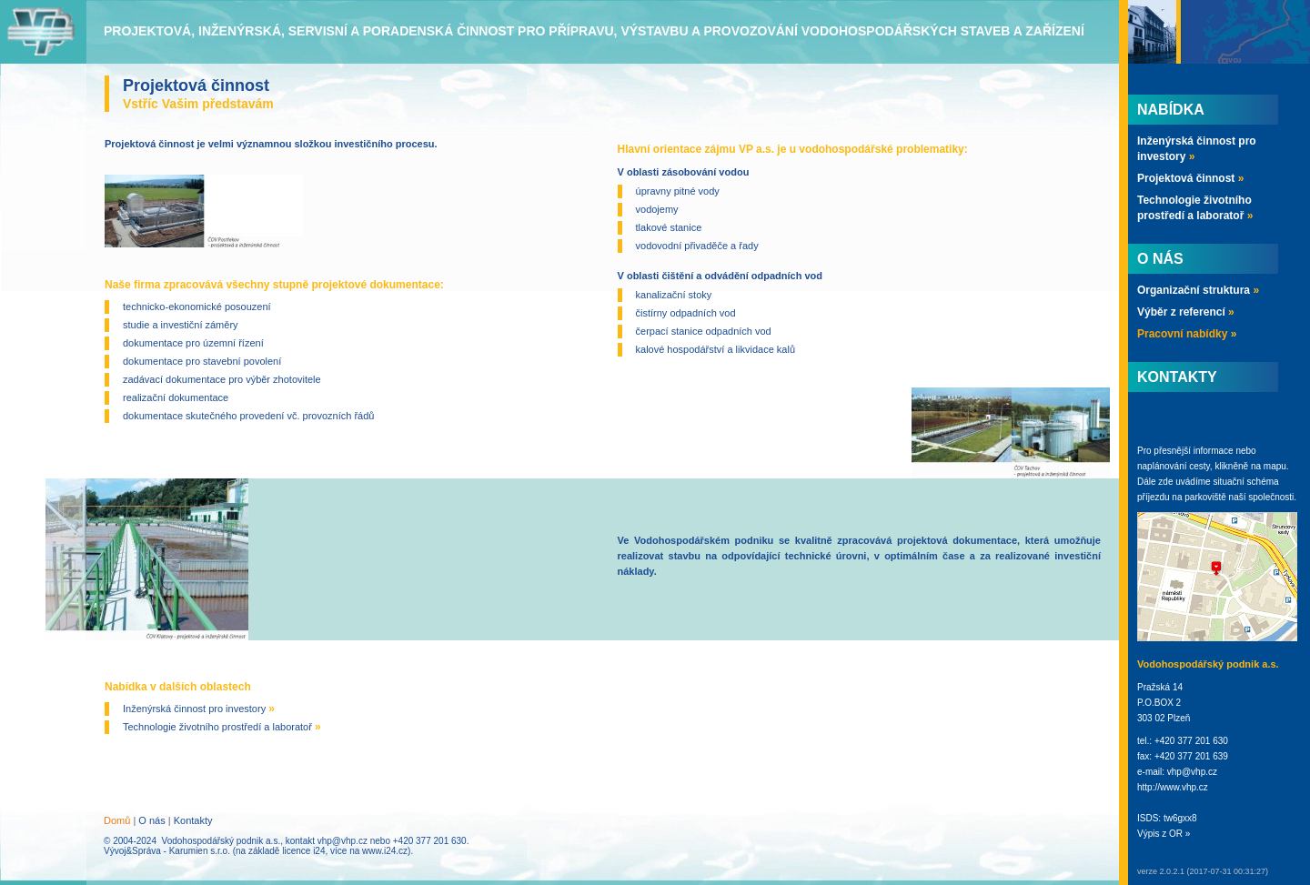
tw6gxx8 (1180, 818)
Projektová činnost (1190, 178)
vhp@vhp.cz (342, 841)
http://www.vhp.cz (1172, 787)
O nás (151, 820)
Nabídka (1170, 109)
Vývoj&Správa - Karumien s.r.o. (167, 851)
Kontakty (193, 820)
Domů (117, 820)
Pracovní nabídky (1186, 333)
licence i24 (303, 851)
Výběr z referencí (1185, 312)
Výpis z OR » (1163, 834)
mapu (1275, 466)
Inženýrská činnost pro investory (199, 708)
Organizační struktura (1198, 290)
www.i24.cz (385, 851)
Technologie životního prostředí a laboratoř (222, 726)
